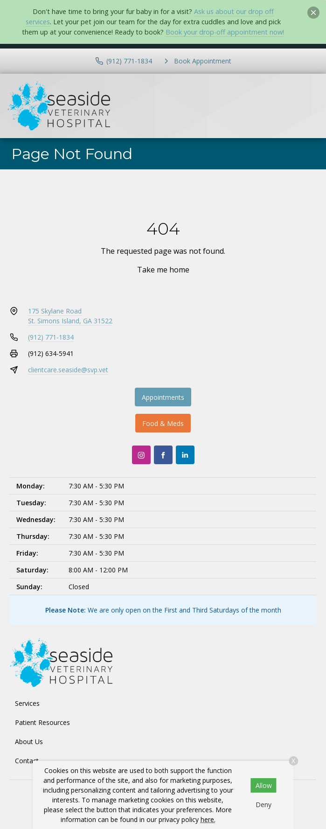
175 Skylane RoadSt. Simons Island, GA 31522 (70, 316)
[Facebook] (163, 455)
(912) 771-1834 (51, 337)
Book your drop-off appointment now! (225, 32)
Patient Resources (42, 722)
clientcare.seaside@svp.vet (68, 369)
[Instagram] (141, 455)
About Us (29, 741)
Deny (263, 804)
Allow (264, 785)
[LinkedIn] (185, 455)
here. (208, 819)
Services (27, 703)
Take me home (163, 270)
